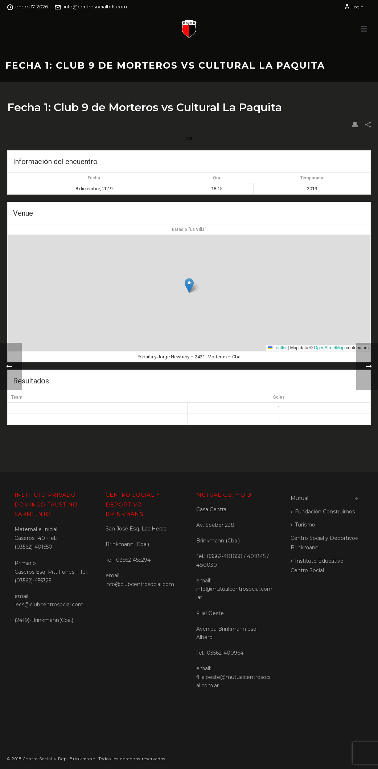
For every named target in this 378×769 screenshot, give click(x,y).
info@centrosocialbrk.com (95, 6)
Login (353, 6)
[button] (189, 285)
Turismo (303, 524)
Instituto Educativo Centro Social (317, 566)
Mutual (299, 498)
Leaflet (277, 347)
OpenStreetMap (329, 347)
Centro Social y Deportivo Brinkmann (323, 543)
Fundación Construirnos (323, 511)
